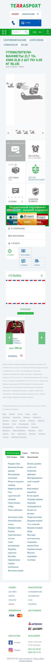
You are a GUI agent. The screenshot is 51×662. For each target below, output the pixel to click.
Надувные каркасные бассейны (12, 552)
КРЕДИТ (11, 604)
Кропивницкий (8, 427)
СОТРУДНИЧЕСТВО (35, 592)
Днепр (27, 414)
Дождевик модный (34, 521)
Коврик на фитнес (15, 489)
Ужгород (6, 437)
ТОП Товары (12, 457)
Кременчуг (6, 430)
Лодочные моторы (34, 549)
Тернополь (31, 430)
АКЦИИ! (15, 14)
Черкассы (41, 420)
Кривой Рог (17, 417)
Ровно (33, 424)
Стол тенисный (33, 524)
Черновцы (34, 427)
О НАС (30, 600)
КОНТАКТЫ (32, 604)
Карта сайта (39, 659)
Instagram (15, 650)
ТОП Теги (35, 453)
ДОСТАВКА (13, 592)
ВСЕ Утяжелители (25, 313)
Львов (35, 414)
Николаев (27, 417)
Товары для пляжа (34, 517)
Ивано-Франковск (19, 430)
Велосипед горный (15, 571)
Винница (6, 420)
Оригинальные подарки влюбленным (14, 563)
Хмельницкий (23, 424)
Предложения (32, 457)
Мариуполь (37, 417)
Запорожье (6, 417)
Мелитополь (22, 434)
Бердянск (42, 434)
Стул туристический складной (14, 495)
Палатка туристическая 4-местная (15, 535)
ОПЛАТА (12, 596)
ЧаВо (22, 457)
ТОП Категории (13, 453)
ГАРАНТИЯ (12, 600)
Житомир (6, 424)
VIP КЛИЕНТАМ (33, 596)
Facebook (14, 642)
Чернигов (31, 420)
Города (25, 453)
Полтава (22, 420)
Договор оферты (25, 661)
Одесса (20, 414)
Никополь (32, 434)
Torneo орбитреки (15, 510)
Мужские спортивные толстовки (32, 556)
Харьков (12, 414)
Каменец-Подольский (18, 437)
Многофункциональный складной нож (34, 481)
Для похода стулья (15, 517)
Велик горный (33, 496)
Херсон (14, 420)
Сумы (14, 424)
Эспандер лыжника (35, 499)
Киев (4, 414)
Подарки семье (14, 464)
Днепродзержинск (22, 427)
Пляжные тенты (14, 528)
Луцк (13, 434)
